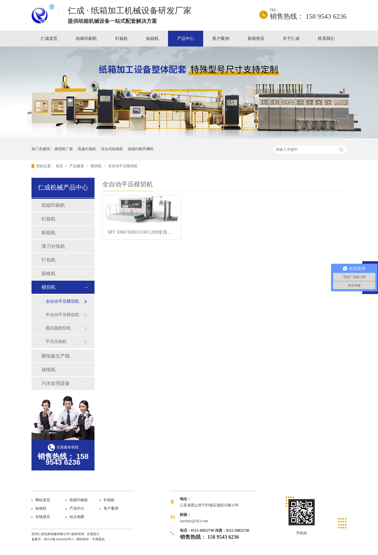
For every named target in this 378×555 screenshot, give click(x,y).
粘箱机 (152, 38)
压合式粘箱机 (112, 149)
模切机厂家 (64, 149)
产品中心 (185, 38)
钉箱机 (121, 38)
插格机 (48, 273)
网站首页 (42, 500)
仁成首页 (49, 38)
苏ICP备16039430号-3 (59, 539)
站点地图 (77, 517)
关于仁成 (291, 38)
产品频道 (77, 166)
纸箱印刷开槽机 (141, 149)
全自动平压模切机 (123, 166)
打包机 (48, 260)
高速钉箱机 (87, 149)
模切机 (97, 166)
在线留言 (42, 517)
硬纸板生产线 (55, 356)
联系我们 (326, 38)
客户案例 (220, 38)
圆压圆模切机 (58, 328)
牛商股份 (98, 539)
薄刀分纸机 (53, 246)
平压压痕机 (56, 341)
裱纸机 (48, 369)
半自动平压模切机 (62, 314)
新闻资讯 (256, 38)
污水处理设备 (55, 383)
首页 (60, 166)
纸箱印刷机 (86, 38)
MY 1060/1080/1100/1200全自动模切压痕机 (142, 232)
